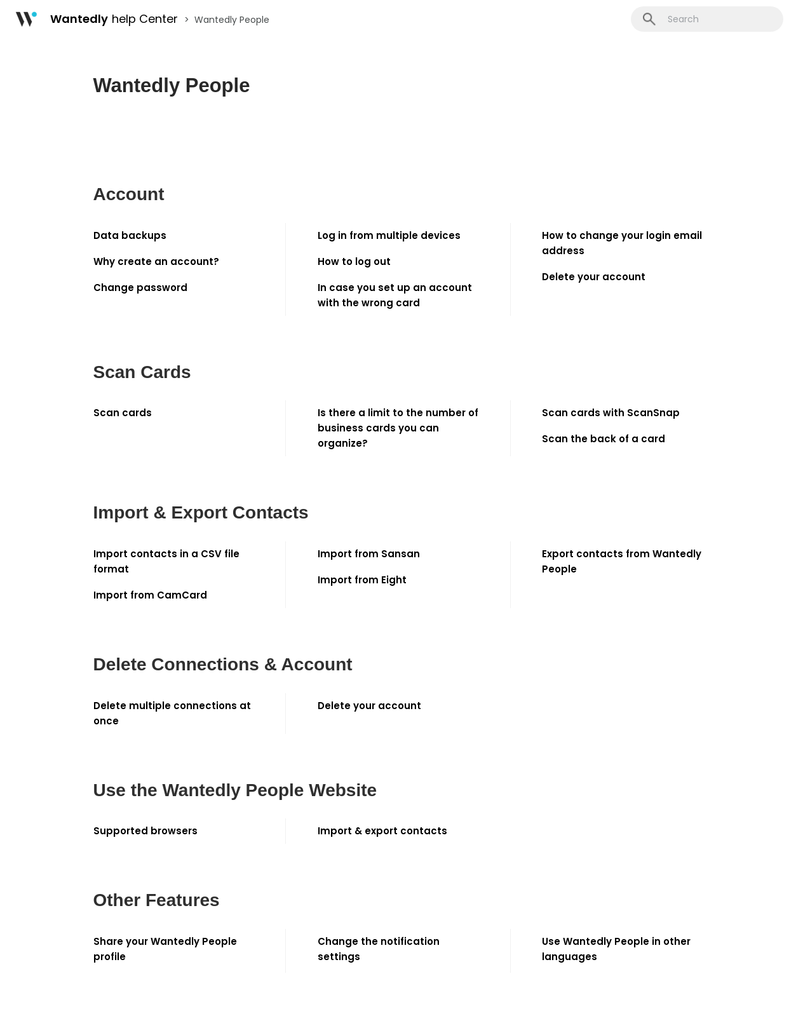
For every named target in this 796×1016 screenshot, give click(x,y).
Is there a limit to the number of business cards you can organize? (398, 428)
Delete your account (593, 276)
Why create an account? (156, 261)
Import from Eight (362, 579)
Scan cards (122, 412)
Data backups (129, 235)
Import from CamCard (150, 595)
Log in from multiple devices (389, 235)
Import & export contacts (382, 830)
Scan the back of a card (603, 438)
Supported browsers (145, 830)
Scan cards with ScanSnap (611, 412)
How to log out (354, 261)
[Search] (707, 19)
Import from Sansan (369, 553)
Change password (140, 287)
